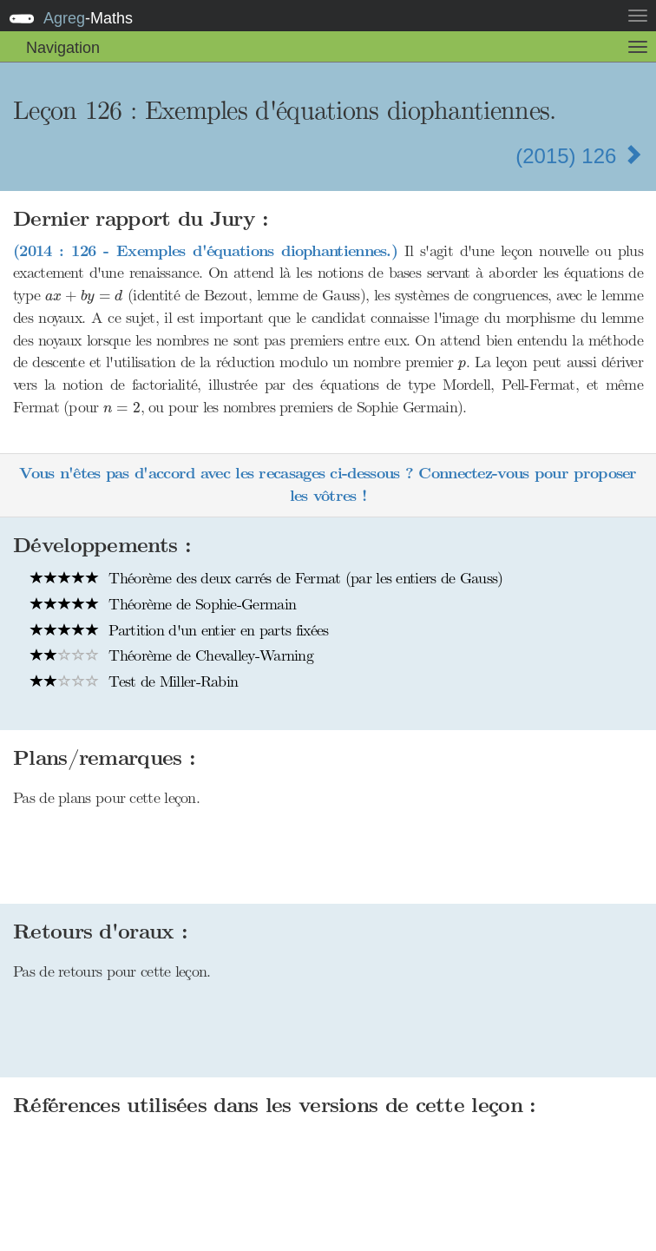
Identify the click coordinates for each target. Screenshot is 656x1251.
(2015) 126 (579, 155)
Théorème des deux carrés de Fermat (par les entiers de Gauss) (266, 578)
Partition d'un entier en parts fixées (179, 630)
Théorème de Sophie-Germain (163, 604)
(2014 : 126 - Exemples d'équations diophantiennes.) (205, 251)
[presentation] (84, 297)
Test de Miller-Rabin (134, 681)
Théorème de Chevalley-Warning (171, 655)
